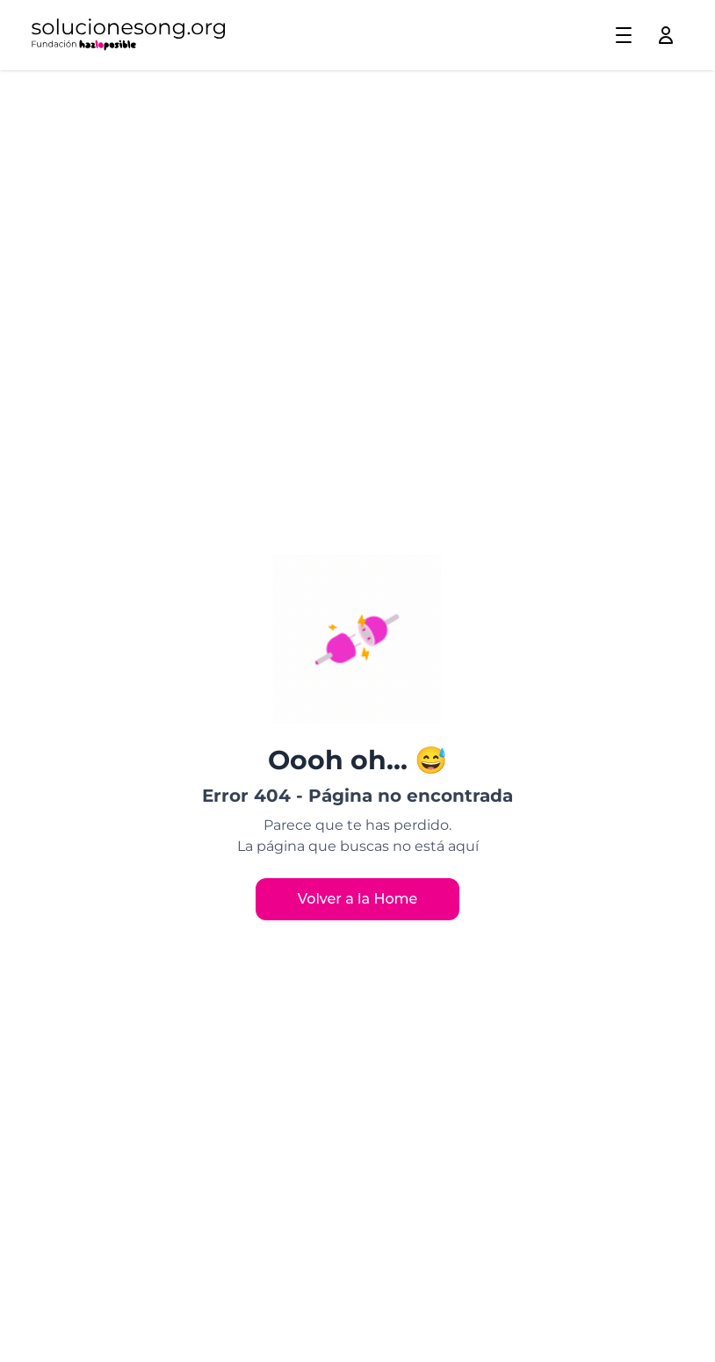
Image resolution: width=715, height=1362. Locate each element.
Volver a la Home (358, 898)
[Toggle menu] (623, 35)
